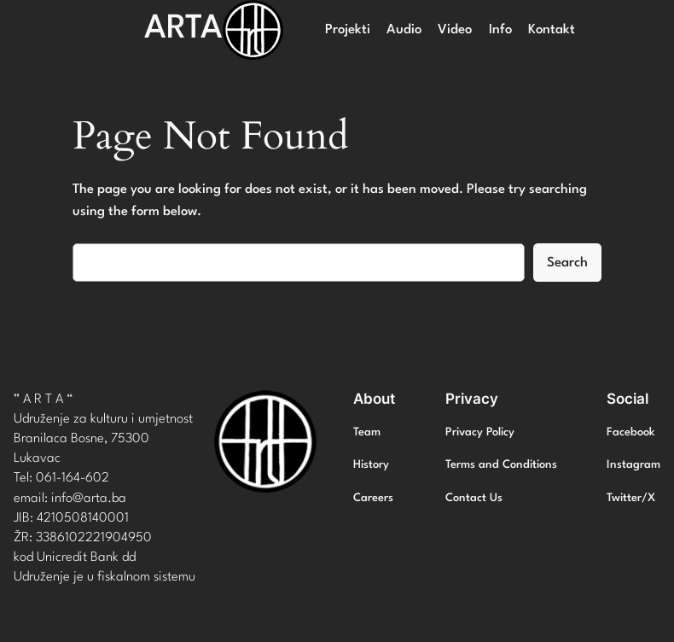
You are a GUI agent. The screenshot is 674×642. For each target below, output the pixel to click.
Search (567, 263)
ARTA (183, 29)
